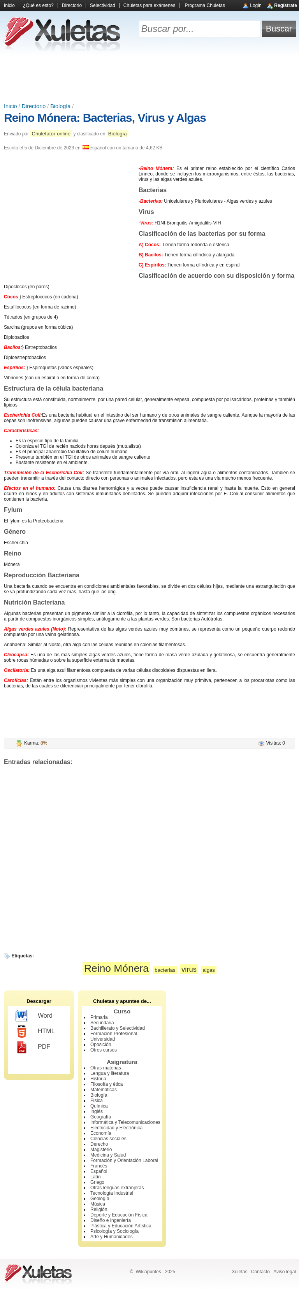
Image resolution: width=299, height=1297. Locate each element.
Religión (98, 1209)
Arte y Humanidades (111, 1236)
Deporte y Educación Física (119, 1215)
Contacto (260, 1271)
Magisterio (101, 1149)
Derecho (99, 1144)
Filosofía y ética (106, 1084)
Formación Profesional (113, 1033)
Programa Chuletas (205, 5)
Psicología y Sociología (114, 1231)
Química (99, 1106)
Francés (98, 1166)
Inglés (96, 1111)
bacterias (165, 970)
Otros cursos (103, 1050)
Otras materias (105, 1068)
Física (96, 1100)
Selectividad (102, 5)
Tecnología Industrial (111, 1193)
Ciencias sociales (108, 1138)
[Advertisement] (149, 77)
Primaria (99, 1017)
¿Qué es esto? (38, 5)
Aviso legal (284, 1271)
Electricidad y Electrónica (116, 1127)
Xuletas (239, 1271)
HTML (35, 1031)
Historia (98, 1078)
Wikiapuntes (148, 1271)
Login (255, 5)
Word (34, 1016)
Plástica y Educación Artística (120, 1226)
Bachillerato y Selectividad (117, 1028)
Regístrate (285, 5)
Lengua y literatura (109, 1073)
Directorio (72, 5)
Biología (60, 106)
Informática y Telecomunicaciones (125, 1122)
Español (98, 1171)
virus (189, 969)
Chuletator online (51, 134)
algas (208, 970)
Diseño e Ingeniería (110, 1220)
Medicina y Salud (108, 1155)
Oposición (100, 1044)
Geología (99, 1198)
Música (97, 1204)
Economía (100, 1133)
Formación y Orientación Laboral (124, 1160)
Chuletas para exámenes (149, 5)
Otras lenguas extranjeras (117, 1187)
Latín (95, 1177)
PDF (33, 1047)
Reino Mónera (116, 968)
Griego (97, 1182)
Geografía (100, 1117)
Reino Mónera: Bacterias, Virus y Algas (105, 117)
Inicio (9, 5)
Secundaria (102, 1022)
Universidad (102, 1039)
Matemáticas (103, 1089)
